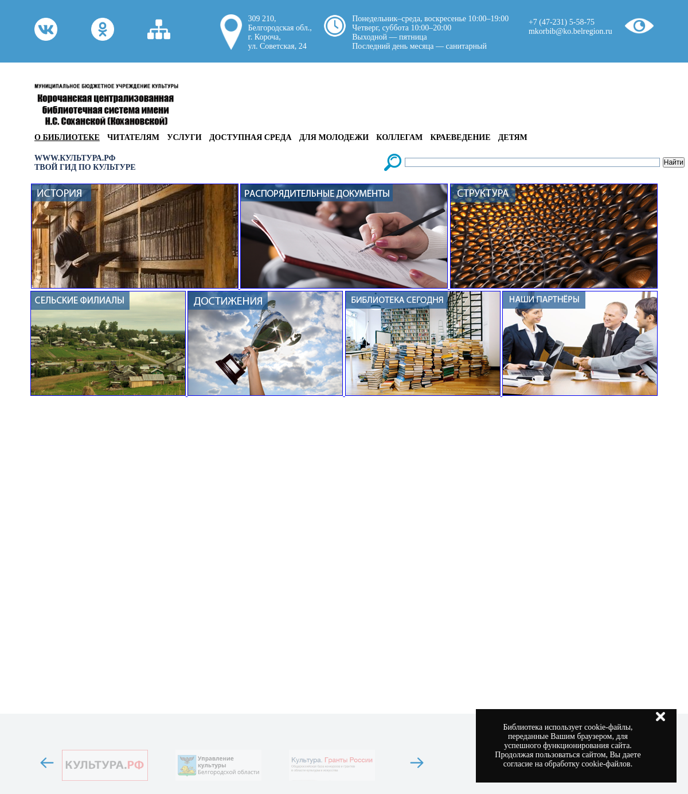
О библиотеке (67, 137)
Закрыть (660, 716)
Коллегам (399, 137)
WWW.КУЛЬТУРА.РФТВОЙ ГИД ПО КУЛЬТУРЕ (85, 163)
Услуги (184, 137)
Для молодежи (334, 137)
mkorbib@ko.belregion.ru (570, 31)
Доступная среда (250, 137)
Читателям (133, 137)
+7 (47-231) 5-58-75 (562, 22)
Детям (512, 137)
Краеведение (460, 137)
